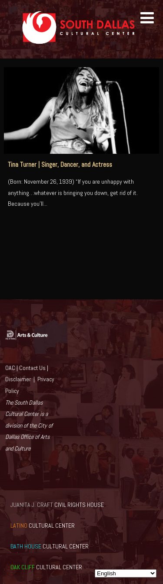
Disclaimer (18, 379)
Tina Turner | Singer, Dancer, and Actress (60, 164)
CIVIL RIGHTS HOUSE (57, 505)
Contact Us (32, 368)
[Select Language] (125, 573)
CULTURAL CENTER (42, 525)
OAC (10, 368)
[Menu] (147, 18)
